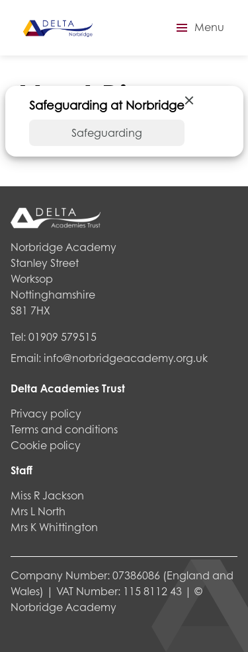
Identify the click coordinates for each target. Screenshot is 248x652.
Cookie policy (46, 445)
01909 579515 (62, 336)
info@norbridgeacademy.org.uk (126, 357)
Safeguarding (106, 132)
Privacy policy (46, 413)
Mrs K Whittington (54, 526)
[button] (198, 28)
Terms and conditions (64, 429)
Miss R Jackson (47, 495)
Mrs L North (38, 511)
